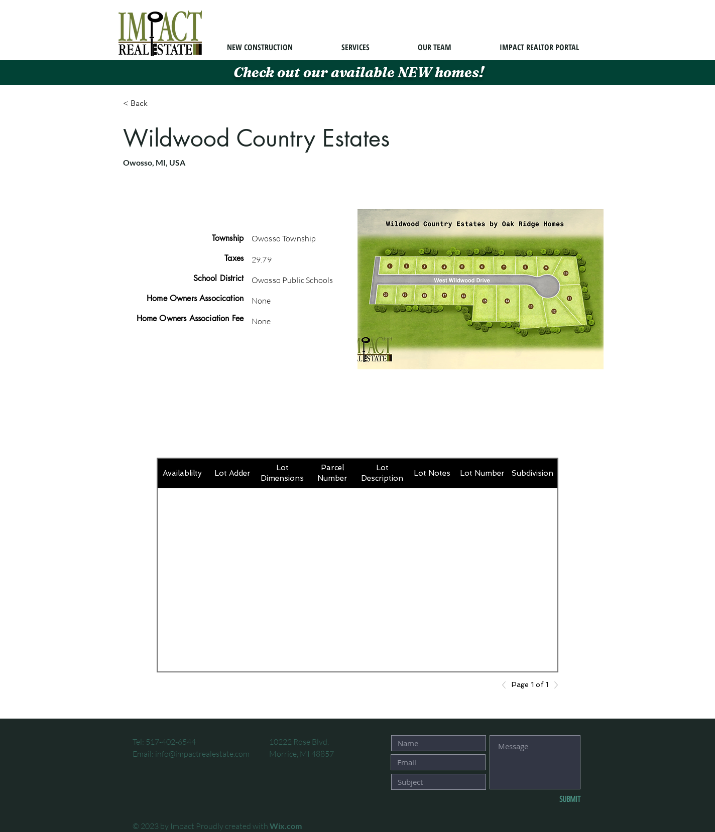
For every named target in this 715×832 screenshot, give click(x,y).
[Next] (553, 684)
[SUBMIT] (547, 799)
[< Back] (158, 103)
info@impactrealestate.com (202, 754)
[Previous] (507, 684)
